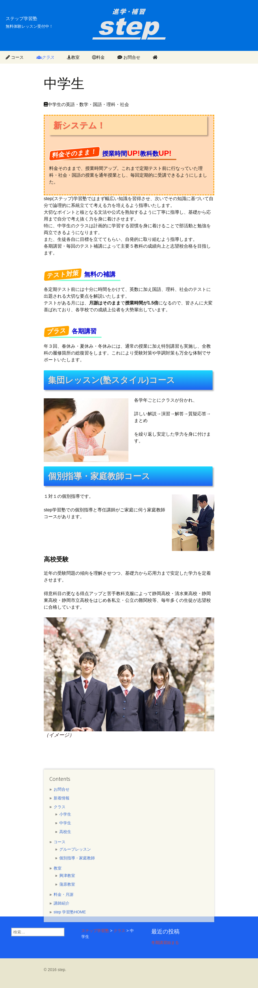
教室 (73, 57)
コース (15, 57)
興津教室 (67, 875)
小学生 (65, 814)
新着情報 (61, 798)
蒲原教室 (67, 884)
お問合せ (128, 57)
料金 (98, 57)
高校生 (65, 831)
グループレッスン (75, 849)
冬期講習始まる (165, 942)
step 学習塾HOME (70, 912)
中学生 (65, 823)
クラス (45, 57)
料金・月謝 (63, 894)
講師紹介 (61, 903)
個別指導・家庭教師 (77, 858)
